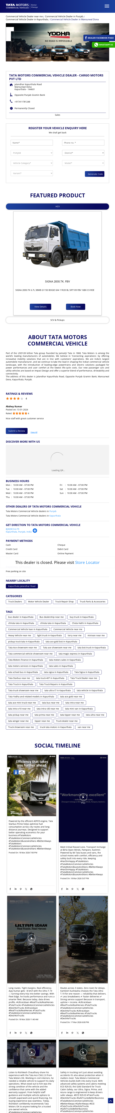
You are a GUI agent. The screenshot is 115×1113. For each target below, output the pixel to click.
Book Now (76, 306)
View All (34, 431)
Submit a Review (16, 430)
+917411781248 (22, 101)
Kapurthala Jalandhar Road (21, 586)
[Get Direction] (34, 532)
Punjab (52, 511)
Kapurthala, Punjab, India (19, 531)
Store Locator (87, 562)
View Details (40, 306)
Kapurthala (55, 515)
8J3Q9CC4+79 (12, 529)
